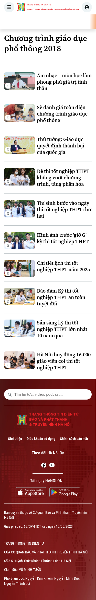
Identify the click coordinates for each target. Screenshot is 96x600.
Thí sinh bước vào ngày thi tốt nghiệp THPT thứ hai (64, 209)
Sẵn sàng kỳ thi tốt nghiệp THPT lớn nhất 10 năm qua (62, 329)
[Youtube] (52, 466)
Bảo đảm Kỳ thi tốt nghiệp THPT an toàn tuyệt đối (61, 297)
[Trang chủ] (36, 21)
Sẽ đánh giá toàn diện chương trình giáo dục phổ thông (62, 113)
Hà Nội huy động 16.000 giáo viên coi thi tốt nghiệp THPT (64, 361)
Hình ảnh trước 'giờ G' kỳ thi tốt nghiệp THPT (63, 238)
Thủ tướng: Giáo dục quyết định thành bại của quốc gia (60, 145)
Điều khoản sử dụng (41, 439)
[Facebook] (43, 466)
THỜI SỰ (53, 21)
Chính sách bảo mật (74, 439)
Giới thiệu (15, 439)
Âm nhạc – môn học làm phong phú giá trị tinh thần (64, 82)
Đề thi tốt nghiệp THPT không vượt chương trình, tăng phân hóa (63, 177)
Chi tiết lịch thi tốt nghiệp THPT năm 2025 (63, 266)
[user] (87, 7)
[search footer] (9, 394)
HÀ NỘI (73, 21)
